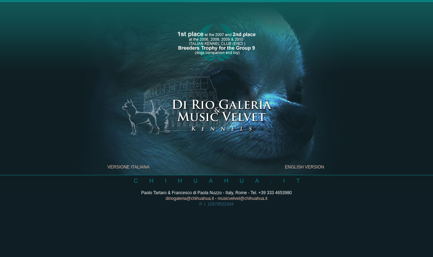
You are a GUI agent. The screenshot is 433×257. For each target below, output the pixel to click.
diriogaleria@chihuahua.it (190, 198)
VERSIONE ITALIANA (129, 167)
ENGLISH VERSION (304, 167)
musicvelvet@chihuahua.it (243, 198)
